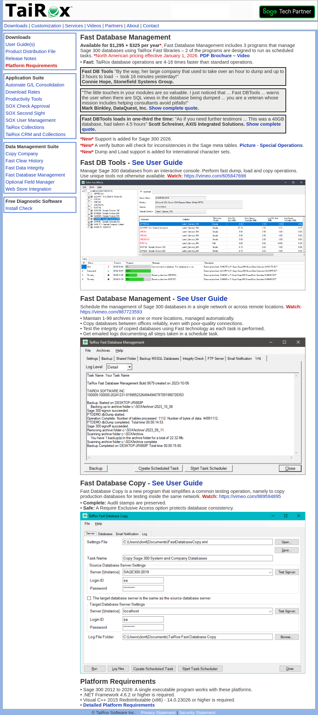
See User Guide (157, 163)
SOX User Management (30, 120)
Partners (114, 25)
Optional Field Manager (29, 182)
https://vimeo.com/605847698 (215, 175)
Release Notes (20, 58)
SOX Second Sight (25, 113)
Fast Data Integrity (24, 167)
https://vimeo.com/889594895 (250, 496)
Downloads (16, 25)
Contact (151, 25)
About (133, 25)
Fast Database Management (35, 174)
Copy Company (21, 153)
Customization (46, 25)
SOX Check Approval (27, 106)
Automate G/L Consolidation (34, 84)
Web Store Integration (28, 189)
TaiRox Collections (24, 127)
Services (74, 25)
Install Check (19, 208)
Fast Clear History (24, 160)
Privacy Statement (158, 712)
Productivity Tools (23, 99)
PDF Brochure (216, 55)
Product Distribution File (30, 51)
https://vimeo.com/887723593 (111, 311)
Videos (94, 25)
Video (243, 55)
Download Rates (22, 92)
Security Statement (197, 712)
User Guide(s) (20, 44)
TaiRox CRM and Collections (35, 134)
